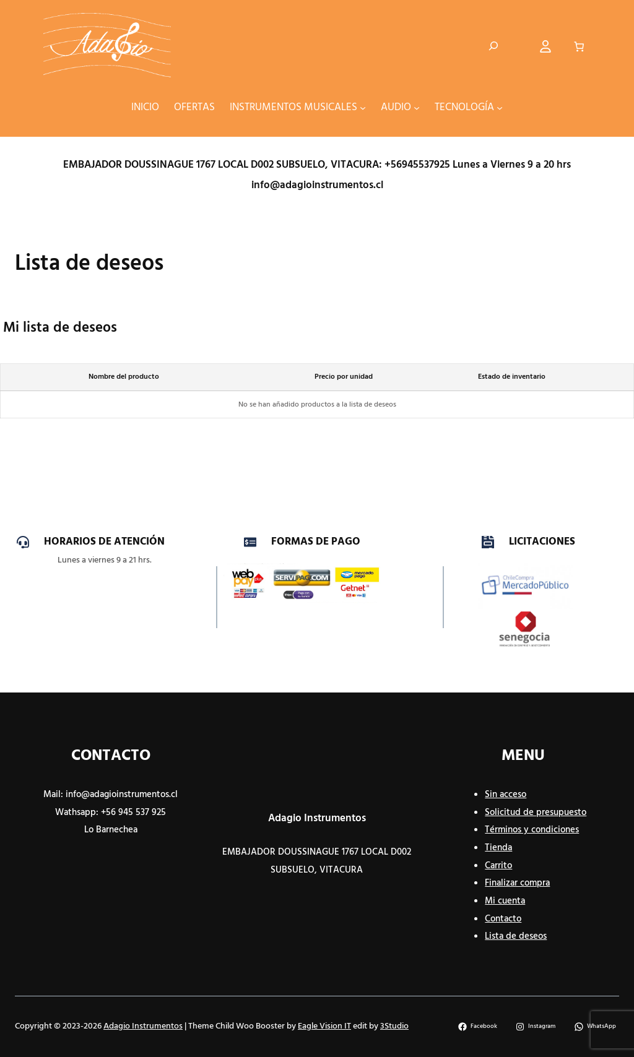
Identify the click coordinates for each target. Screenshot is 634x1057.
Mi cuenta (505, 901)
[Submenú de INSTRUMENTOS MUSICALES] (363, 108)
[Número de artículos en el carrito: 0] (579, 46)
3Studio (394, 1026)
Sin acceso (505, 794)
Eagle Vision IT (324, 1026)
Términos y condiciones (532, 829)
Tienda (498, 847)
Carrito (498, 865)
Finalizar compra (517, 883)
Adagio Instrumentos (317, 818)
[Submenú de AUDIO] (417, 108)
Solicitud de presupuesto (535, 812)
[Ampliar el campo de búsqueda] (493, 46)
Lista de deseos (516, 936)
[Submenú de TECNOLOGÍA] (500, 108)
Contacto (503, 919)
